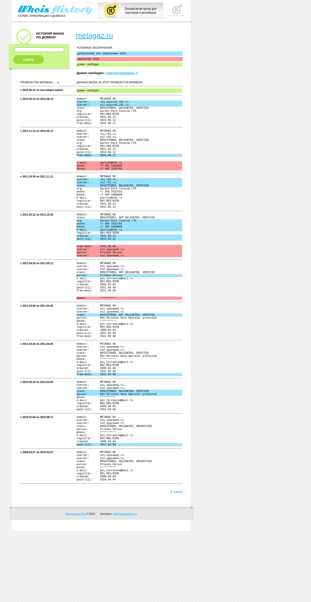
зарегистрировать (122, 75)
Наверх (176, 563)
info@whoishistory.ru (125, 585)
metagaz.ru (94, 35)
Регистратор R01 (76, 585)
